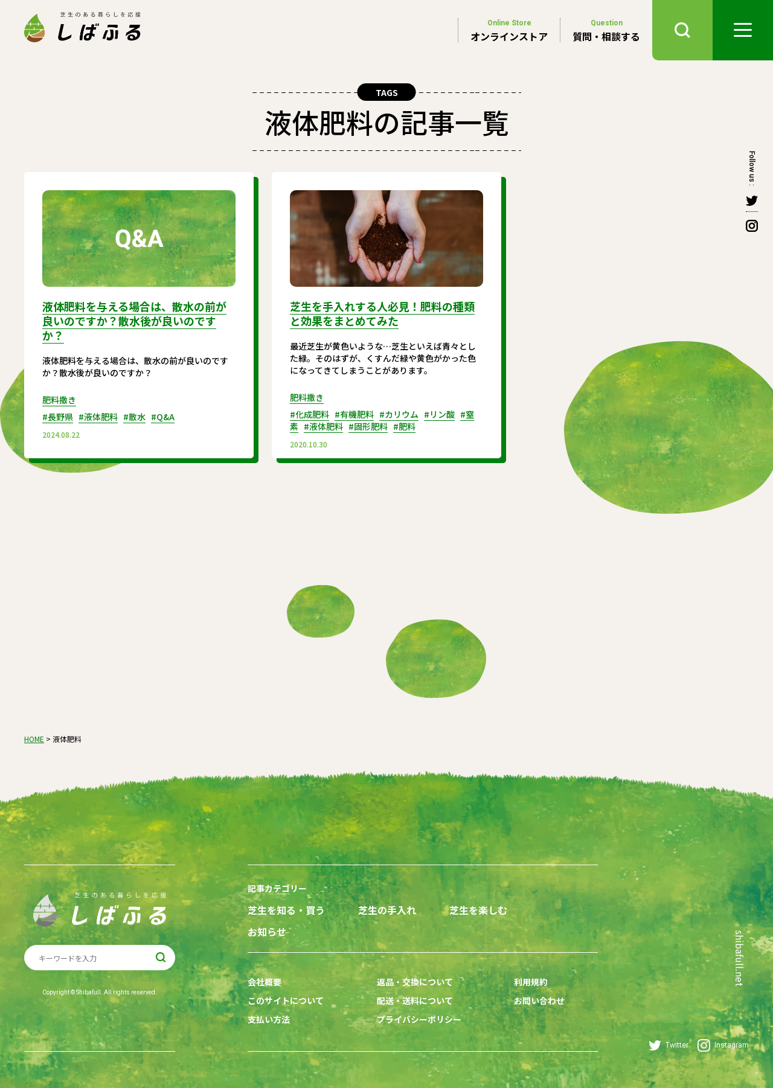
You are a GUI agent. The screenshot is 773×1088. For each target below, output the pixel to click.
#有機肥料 (354, 414)
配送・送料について (415, 1000)
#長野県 (57, 417)
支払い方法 (269, 1019)
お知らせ (267, 932)
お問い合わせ (539, 1000)
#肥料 (404, 426)
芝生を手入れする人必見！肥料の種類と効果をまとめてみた (382, 313)
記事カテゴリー (277, 888)
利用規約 (531, 982)
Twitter (668, 1045)
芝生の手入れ (387, 910)
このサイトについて (286, 1000)
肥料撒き (59, 400)
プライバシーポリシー (419, 1019)
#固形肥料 (368, 426)
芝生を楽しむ (478, 910)
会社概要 (264, 982)
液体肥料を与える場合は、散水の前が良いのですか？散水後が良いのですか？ (134, 320)
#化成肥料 (309, 414)
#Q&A (163, 417)
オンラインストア (509, 30)
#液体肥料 (98, 417)
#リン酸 (439, 414)
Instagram (723, 1045)
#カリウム (399, 414)
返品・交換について (415, 982)
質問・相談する (606, 30)
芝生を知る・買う (286, 910)
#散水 (134, 417)
